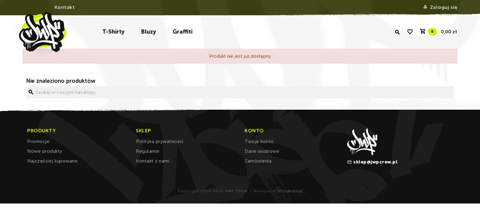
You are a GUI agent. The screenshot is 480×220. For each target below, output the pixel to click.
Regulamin (147, 151)
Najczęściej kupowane (52, 161)
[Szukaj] (240, 92)
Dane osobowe (262, 151)
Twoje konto (259, 141)
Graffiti (183, 31)
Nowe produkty (44, 151)
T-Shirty (113, 31)
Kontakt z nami (152, 161)
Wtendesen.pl (290, 191)
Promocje (38, 141)
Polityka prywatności (159, 141)
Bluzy (148, 31)
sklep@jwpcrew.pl (375, 162)
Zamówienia (258, 161)
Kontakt (64, 7)
